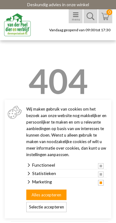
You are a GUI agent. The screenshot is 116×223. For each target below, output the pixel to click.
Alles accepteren (46, 194)
